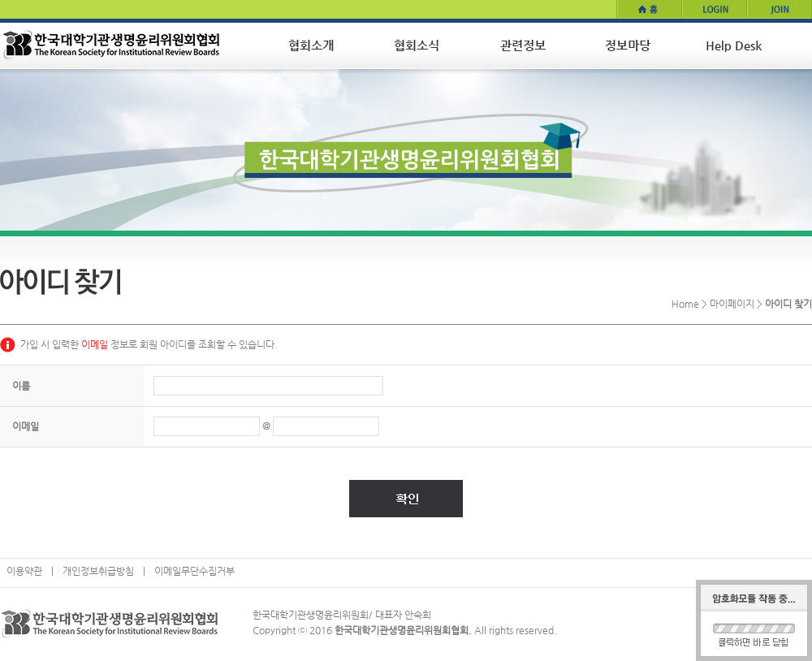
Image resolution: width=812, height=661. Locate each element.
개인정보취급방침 (98, 571)
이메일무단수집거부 (194, 571)
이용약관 (24, 571)
